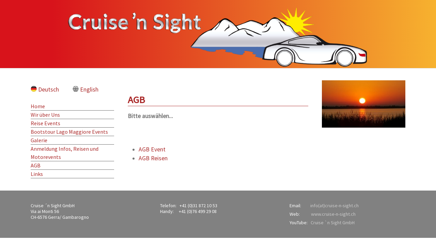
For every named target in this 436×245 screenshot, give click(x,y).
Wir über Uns (45, 114)
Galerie (39, 140)
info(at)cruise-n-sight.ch (334, 205)
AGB (36, 165)
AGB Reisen (153, 158)
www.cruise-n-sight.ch (333, 214)
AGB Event (152, 149)
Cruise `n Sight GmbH (333, 222)
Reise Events (45, 123)
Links (37, 173)
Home (38, 106)
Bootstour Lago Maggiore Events (69, 131)
